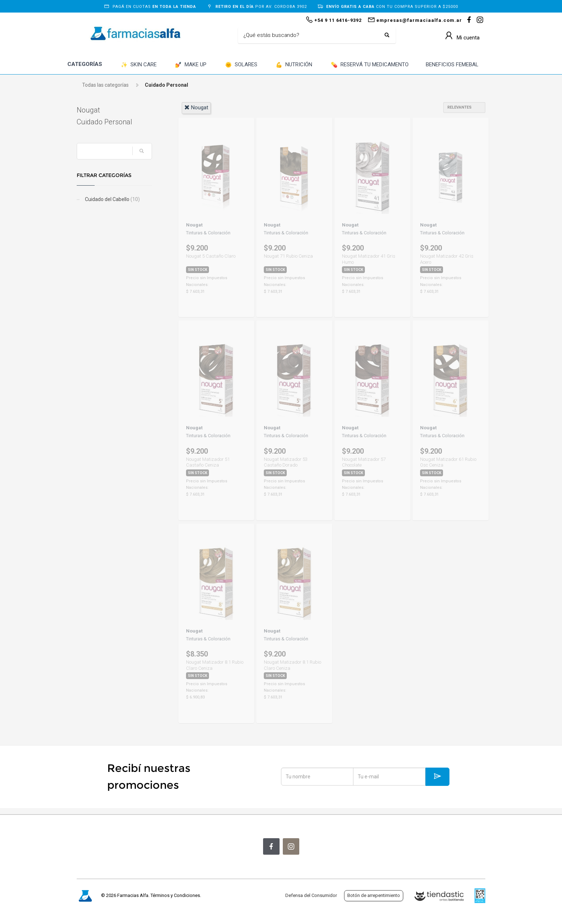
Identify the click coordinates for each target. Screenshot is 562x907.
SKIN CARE (139, 65)
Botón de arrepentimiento (373, 895)
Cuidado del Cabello (112, 199)
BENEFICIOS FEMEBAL (452, 64)
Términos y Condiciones (175, 895)
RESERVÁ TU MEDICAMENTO (370, 65)
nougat (196, 107)
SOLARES (241, 65)
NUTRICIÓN (294, 65)
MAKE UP (190, 65)
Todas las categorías (105, 85)
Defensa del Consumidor (311, 895)
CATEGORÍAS (84, 64)
